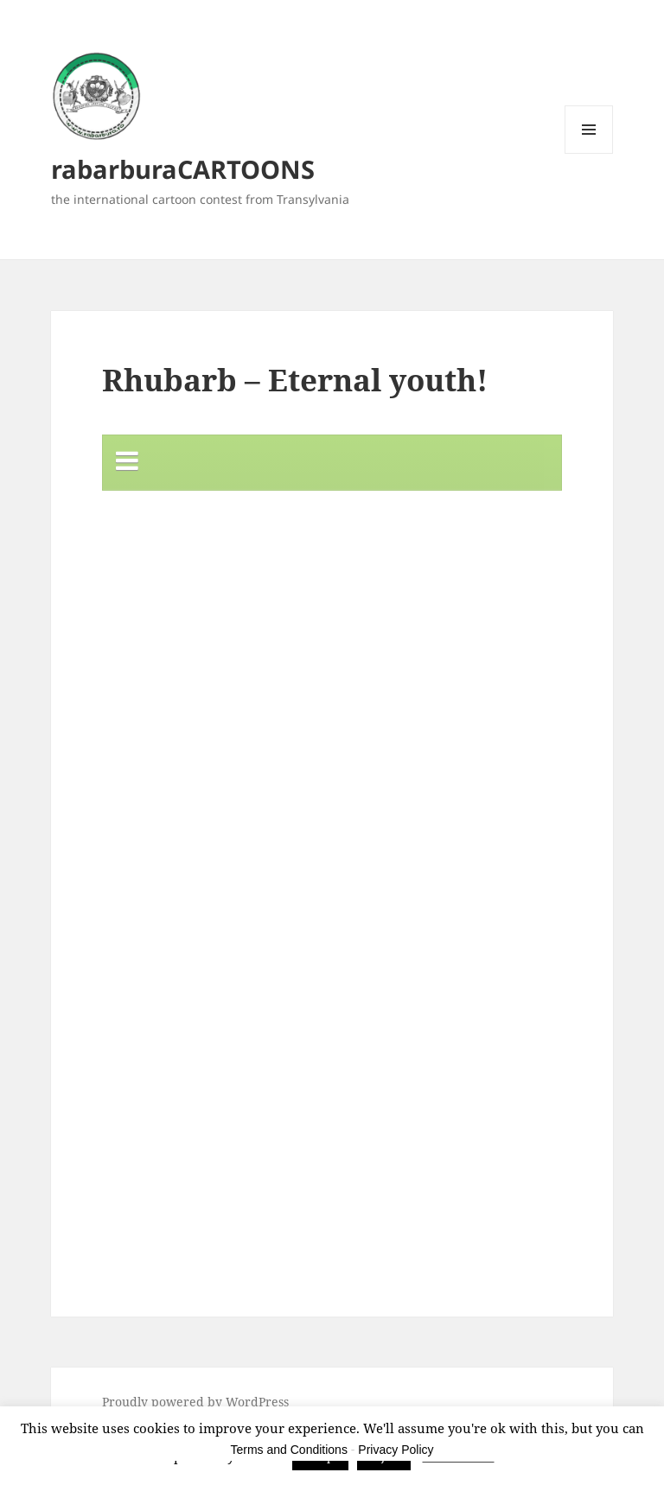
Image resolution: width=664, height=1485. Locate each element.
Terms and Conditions (289, 1449)
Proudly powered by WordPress (195, 1401)
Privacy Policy (395, 1449)
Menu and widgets (589, 153)
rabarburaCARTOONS (183, 169)
